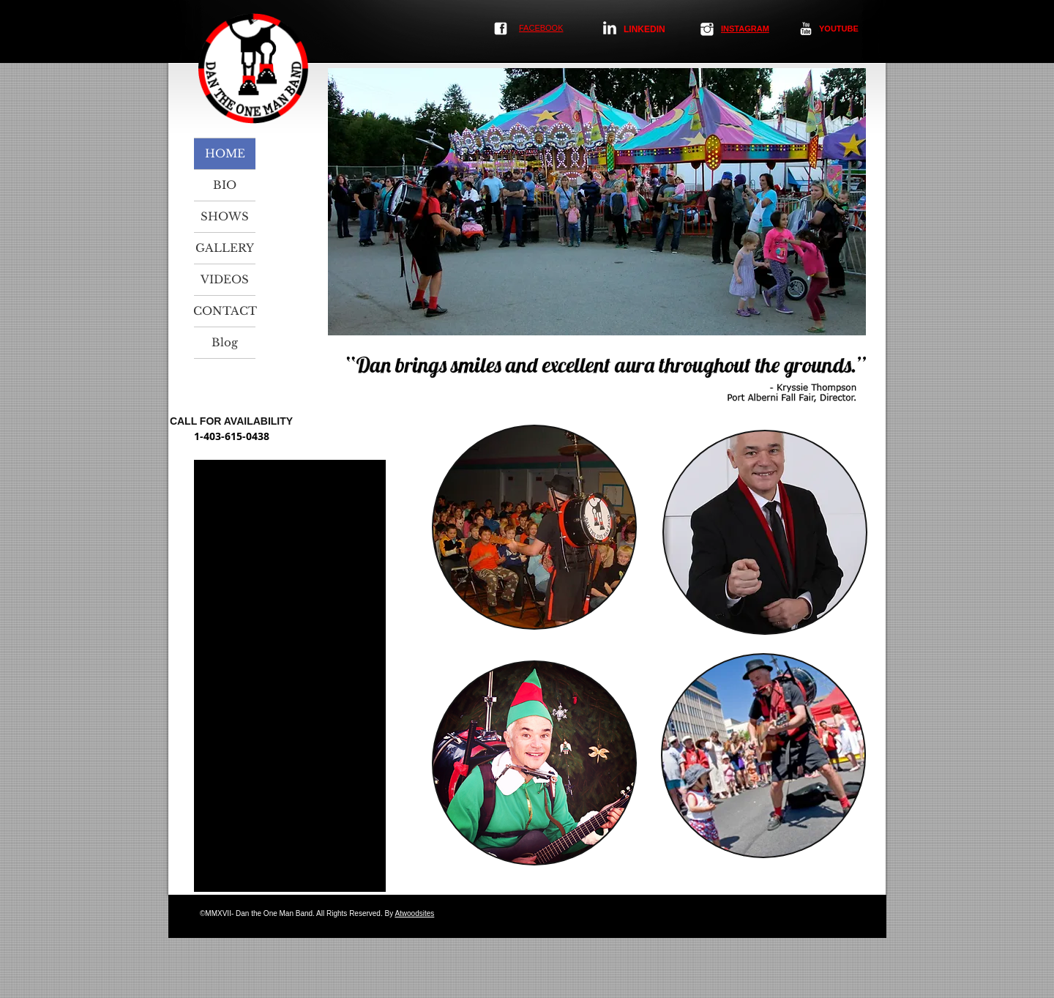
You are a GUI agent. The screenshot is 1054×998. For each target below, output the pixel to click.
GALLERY (224, 248)
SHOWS (225, 216)
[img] (534, 527)
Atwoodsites (414, 913)
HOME (225, 153)
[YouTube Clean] (805, 28)
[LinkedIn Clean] (609, 27)
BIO (224, 185)
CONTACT (224, 311)
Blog (225, 342)
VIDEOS (225, 279)
